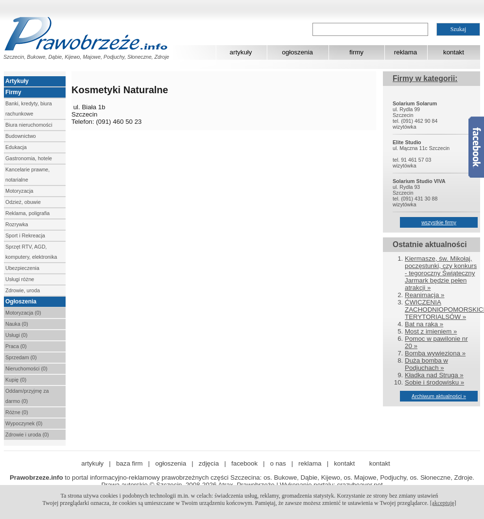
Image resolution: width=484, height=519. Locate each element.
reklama (405, 52)
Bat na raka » (424, 324)
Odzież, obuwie (23, 202)
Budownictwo (20, 136)
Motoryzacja (19, 191)
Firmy (13, 92)
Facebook (476, 147)
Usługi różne (19, 279)
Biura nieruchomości (28, 125)
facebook (244, 463)
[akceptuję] (443, 503)
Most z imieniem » (431, 331)
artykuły (241, 52)
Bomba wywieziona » (435, 353)
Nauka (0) (16, 324)
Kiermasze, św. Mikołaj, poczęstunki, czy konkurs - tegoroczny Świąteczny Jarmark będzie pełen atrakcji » (441, 273)
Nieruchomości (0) (26, 368)
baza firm (129, 463)
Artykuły (17, 81)
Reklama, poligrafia (27, 213)
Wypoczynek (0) (23, 423)
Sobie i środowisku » (434, 382)
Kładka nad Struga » (434, 375)
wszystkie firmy (438, 222)
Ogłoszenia (20, 301)
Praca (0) (16, 346)
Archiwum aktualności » (439, 396)
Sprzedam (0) (21, 357)
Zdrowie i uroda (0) (27, 434)
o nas (278, 463)
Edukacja (16, 147)
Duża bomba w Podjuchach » (426, 364)
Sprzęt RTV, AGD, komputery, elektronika (31, 252)
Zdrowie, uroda (22, 290)
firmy (356, 52)
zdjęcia (209, 463)
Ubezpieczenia (22, 268)
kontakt (453, 52)
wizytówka (404, 127)
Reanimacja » (425, 295)
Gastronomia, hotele (28, 158)
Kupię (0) (15, 380)
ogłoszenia (297, 52)
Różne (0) (16, 412)
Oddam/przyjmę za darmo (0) (27, 396)
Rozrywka (16, 224)
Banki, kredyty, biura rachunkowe (28, 108)
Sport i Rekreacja (25, 235)
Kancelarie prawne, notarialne (27, 175)
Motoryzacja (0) (23, 313)
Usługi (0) (16, 335)
